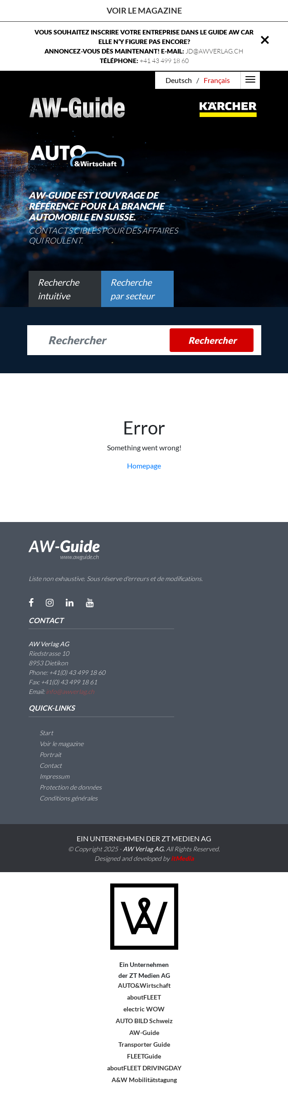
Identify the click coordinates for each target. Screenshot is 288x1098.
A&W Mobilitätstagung (144, 1079)
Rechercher (212, 340)
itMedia (182, 858)
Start (41, 733)
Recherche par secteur (132, 289)
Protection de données (65, 787)
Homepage (144, 465)
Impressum (49, 776)
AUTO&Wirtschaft (144, 985)
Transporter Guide (144, 1044)
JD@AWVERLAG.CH (214, 51)
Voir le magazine (144, 10)
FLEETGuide (144, 1056)
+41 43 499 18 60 (164, 60)
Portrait (45, 754)
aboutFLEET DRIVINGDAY (144, 1068)
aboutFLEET (144, 997)
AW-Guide (144, 1032)
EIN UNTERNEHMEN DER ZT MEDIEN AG (144, 838)
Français (217, 80)
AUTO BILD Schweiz (144, 1021)
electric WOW (144, 1009)
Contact (45, 765)
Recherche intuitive (58, 289)
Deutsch (179, 80)
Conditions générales (63, 798)
